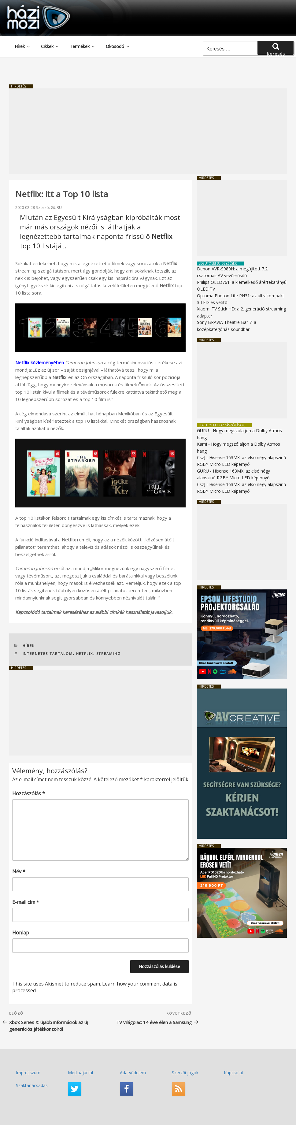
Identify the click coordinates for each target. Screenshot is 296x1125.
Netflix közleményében (39, 362)
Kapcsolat (233, 1072)
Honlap (20, 932)
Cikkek (50, 46)
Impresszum (28, 1072)
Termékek (82, 46)
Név (18, 871)
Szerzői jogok (185, 1072)
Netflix (84, 653)
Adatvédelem (133, 1072)
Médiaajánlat (81, 1072)
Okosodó (118, 46)
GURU (56, 207)
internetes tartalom (48, 653)
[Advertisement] (148, 131)
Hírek (23, 46)
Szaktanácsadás (32, 1085)
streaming (108, 653)
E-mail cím (25, 902)
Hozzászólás (28, 793)
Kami (202, 444)
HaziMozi (30, 7)
